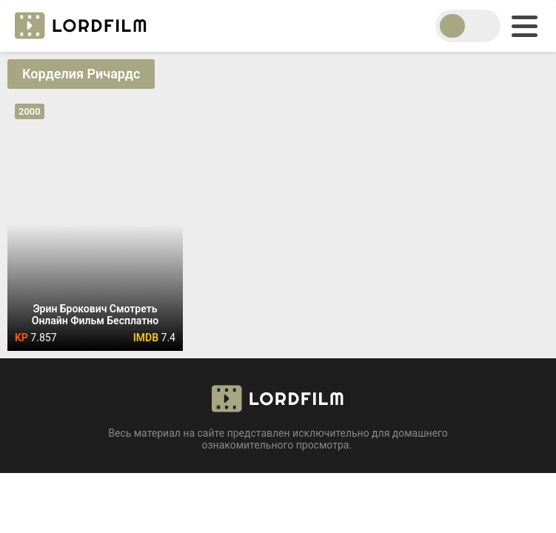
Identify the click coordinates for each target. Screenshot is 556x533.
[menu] (524, 26)
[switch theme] (467, 26)
